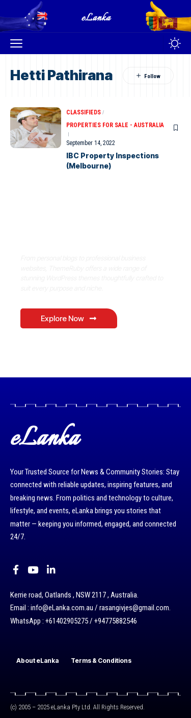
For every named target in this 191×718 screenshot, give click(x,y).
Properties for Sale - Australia (115, 125)
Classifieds (83, 112)
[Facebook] (15, 570)
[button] (19, 43)
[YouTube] (33, 570)
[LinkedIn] (51, 570)
